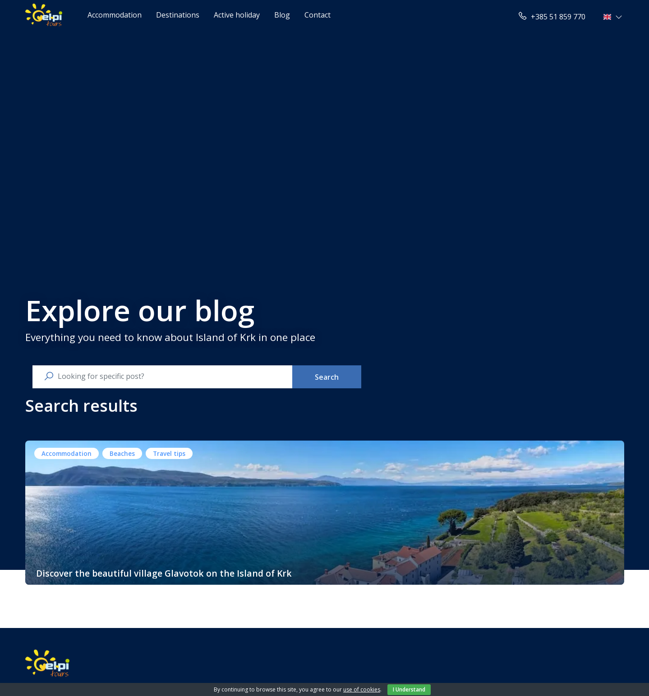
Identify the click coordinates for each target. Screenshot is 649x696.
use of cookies (361, 689)
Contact (317, 15)
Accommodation (114, 15)
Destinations (177, 15)
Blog (282, 15)
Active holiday (237, 15)
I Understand (409, 689)
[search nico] (169, 376)
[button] (613, 16)
